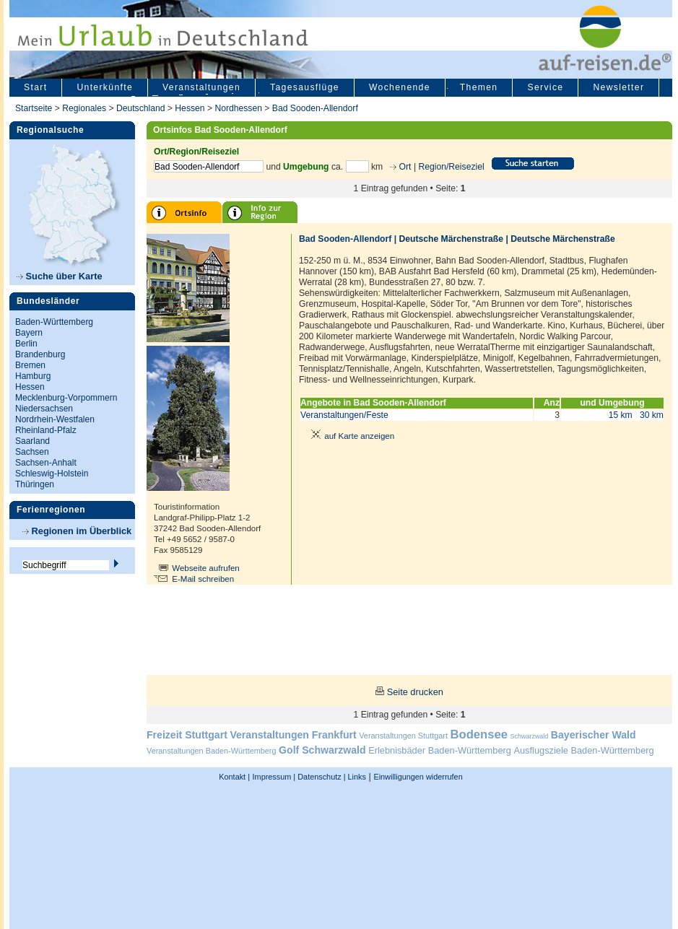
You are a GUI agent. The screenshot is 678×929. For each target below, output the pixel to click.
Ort (403, 167)
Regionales (84, 108)
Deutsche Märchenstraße (451, 239)
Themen (479, 87)
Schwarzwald (529, 736)
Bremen (30, 365)
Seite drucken (415, 691)
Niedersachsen (44, 409)
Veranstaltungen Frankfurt (293, 735)
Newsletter (618, 87)
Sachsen (32, 452)
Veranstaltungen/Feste (344, 415)
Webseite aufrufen (206, 568)
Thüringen (34, 484)
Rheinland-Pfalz (46, 430)
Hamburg (33, 376)
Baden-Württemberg (54, 322)
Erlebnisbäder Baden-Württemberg (439, 750)
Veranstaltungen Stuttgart (403, 735)
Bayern (29, 333)
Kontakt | (234, 776)
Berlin (26, 344)
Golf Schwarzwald (322, 750)
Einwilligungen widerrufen (417, 776)
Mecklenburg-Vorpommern (66, 398)
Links (356, 776)
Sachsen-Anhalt (46, 463)
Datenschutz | (320, 776)
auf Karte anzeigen (350, 436)
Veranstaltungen (201, 87)
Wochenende (399, 87)
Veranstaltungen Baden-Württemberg (212, 750)
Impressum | (274, 776)
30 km (652, 415)
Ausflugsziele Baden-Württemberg (583, 750)
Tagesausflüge (304, 87)
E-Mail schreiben (203, 579)
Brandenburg (40, 354)
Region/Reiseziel (451, 167)
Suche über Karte (60, 276)
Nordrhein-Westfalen (55, 419)
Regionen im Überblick (76, 530)
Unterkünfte (105, 87)
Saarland (32, 441)
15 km (621, 415)
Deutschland (140, 108)
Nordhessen (238, 108)
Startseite (33, 108)
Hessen (189, 108)
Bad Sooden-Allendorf (315, 108)
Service (545, 87)
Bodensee (479, 734)
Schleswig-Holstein (51, 473)
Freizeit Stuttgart (187, 735)
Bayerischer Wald (593, 735)
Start (35, 87)
